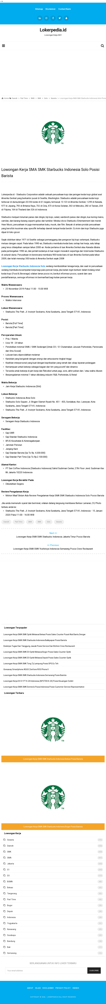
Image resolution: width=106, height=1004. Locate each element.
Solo (48, 522)
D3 (8, 875)
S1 (8, 870)
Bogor (9, 905)
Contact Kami (64, 9)
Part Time (18, 522)
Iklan (38, 988)
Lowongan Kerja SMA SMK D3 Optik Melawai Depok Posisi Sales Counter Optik (37, 658)
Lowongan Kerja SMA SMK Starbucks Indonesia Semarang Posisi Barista (34, 675)
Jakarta (10, 864)
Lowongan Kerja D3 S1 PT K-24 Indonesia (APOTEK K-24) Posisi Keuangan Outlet (38, 681)
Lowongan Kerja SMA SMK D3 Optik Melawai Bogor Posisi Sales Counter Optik (37, 652)
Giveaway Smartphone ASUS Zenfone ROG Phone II (25, 669)
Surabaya (11, 935)
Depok (10, 911)
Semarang (11, 953)
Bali (8, 947)
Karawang (11, 929)
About (30, 988)
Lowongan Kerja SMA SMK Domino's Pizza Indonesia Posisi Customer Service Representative (43, 687)
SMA (30, 522)
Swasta (59, 522)
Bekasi (10, 887)
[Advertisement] (53, 72)
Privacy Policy (63, 988)
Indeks (75, 988)
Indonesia (11, 917)
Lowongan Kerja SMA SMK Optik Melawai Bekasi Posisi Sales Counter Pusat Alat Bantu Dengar (44, 634)
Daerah (6, 522)
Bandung (11, 941)
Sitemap (39, 9)
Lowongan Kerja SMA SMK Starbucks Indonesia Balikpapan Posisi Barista (35, 640)
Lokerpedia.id (53, 997)
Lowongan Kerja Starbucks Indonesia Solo (23, 266)
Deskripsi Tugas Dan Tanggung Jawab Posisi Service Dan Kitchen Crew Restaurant (39, 646)
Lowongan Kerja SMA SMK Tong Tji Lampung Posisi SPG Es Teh (30, 663)
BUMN (10, 881)
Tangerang (12, 893)
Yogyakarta (12, 923)
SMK (39, 522)
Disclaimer (51, 9)
